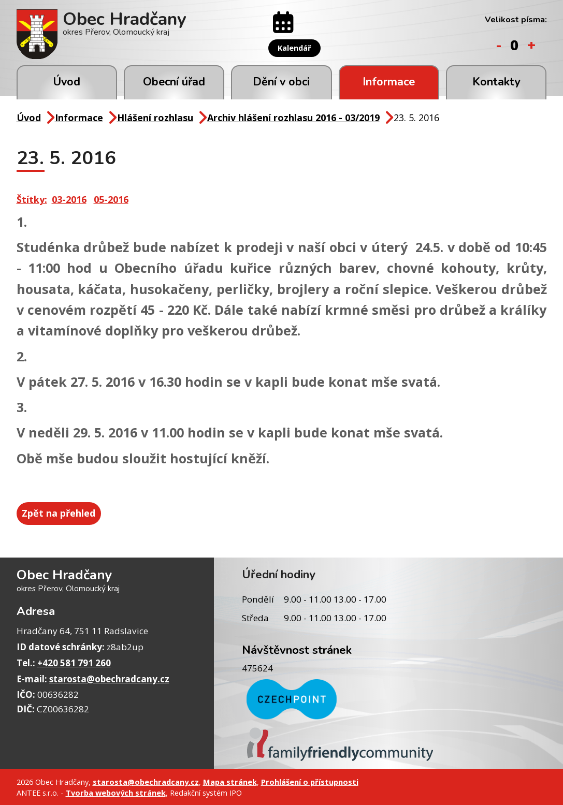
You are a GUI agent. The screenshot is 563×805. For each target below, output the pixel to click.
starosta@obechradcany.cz (109, 677)
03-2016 (69, 199)
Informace (389, 82)
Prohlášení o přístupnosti (309, 780)
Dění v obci (281, 82)
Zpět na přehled (61, 512)
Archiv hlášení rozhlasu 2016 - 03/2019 (293, 117)
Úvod (66, 82)
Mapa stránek (230, 780)
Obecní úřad (174, 82)
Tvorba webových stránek (116, 791)
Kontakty (496, 82)
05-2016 (111, 199)
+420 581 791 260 (74, 661)
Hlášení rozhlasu (155, 117)
